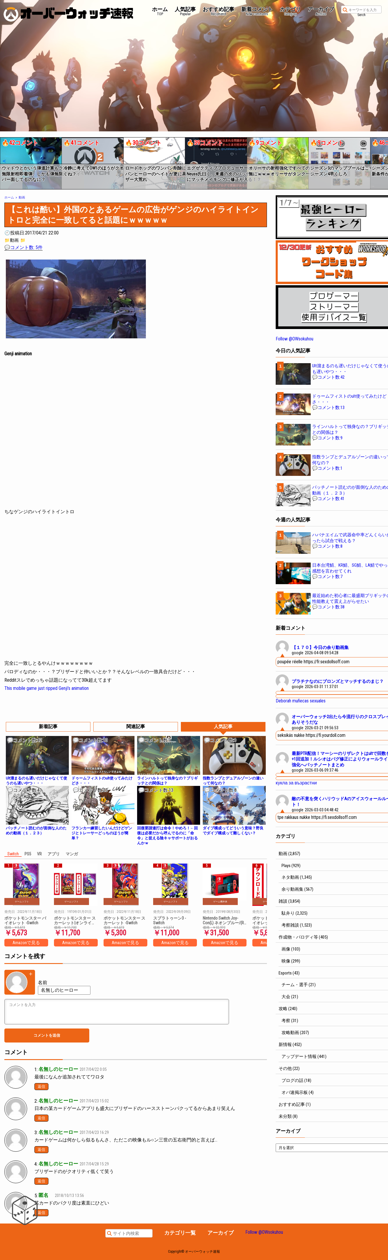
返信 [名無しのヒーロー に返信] (41, 1086)
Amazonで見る (26, 942)
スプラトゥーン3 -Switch (169, 920)
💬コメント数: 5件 (23, 247)
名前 (42, 982)
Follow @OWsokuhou (294, 339)
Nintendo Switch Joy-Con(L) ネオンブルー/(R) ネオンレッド (224, 920)
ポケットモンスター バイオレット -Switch (25, 920)
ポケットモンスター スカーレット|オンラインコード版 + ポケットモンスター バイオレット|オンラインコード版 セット (75, 920)
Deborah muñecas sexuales (301, 701)
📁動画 (11, 240)
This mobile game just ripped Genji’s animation (46, 688)
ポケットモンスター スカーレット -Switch (124, 920)
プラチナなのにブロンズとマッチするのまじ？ (338, 681)
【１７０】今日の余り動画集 (320, 647)
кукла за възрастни (296, 783)
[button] (4, 161)
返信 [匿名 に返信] (41, 1212)
